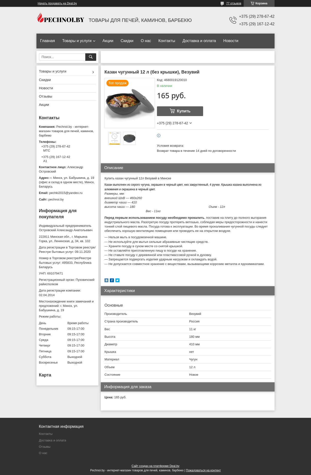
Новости (230, 41)
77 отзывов (233, 3)
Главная (47, 41)
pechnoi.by (56, 199)
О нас (146, 41)
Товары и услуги (77, 41)
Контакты (166, 41)
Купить (183, 111)
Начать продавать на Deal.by (57, 3)
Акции (108, 41)
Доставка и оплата (199, 41)
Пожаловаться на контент (203, 470)
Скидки (127, 41)
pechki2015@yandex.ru (66, 193)
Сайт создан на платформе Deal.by (156, 466)
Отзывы (45, 96)
